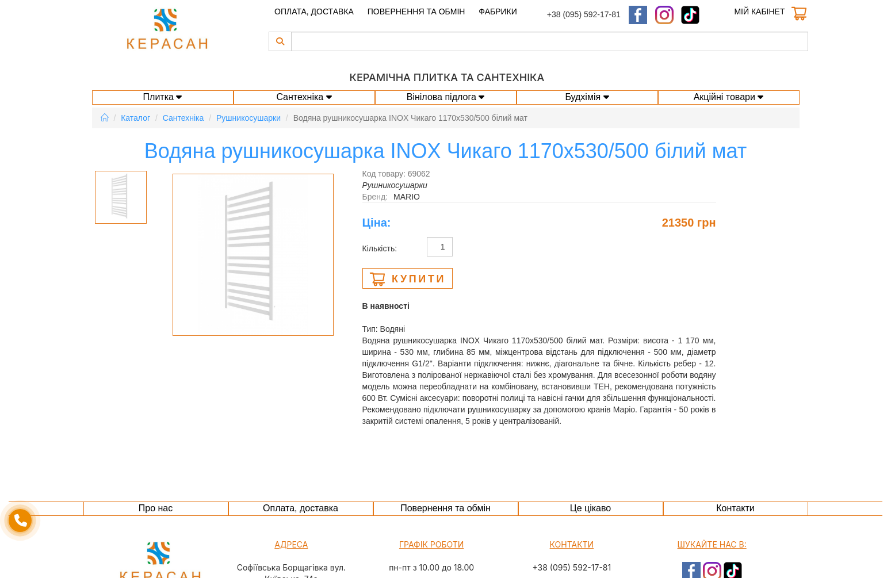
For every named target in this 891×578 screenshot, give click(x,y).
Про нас (156, 508)
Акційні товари (729, 97)
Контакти (735, 508)
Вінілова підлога (446, 97)
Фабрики (498, 11)
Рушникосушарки (248, 118)
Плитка (162, 97)
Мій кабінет (759, 11)
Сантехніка (303, 97)
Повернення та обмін (416, 11)
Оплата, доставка (314, 11)
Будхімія (587, 97)
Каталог (135, 118)
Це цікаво (590, 508)
